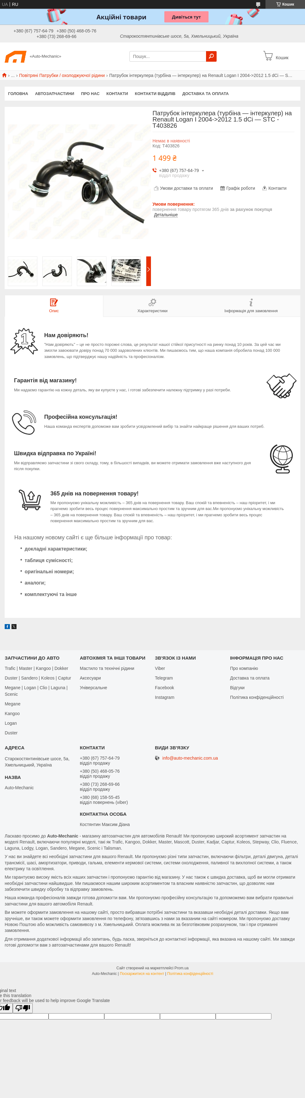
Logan (11, 723)
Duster (11, 732)
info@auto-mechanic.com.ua (190, 758)
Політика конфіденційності (257, 697)
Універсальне (93, 687)
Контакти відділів (155, 93)
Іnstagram (164, 697)
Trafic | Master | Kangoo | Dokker (36, 668)
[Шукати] (211, 56)
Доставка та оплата (205, 93)
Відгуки (237, 687)
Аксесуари (90, 678)
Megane (13, 703)
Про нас (90, 93)
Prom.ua (182, 968)
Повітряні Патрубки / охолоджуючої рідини (62, 75)
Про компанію (244, 668)
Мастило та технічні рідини (107, 668)
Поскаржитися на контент (142, 973)
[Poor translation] (23, 1008)
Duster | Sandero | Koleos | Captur (38, 678)
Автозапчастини (54, 93)
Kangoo (12, 713)
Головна (18, 93)
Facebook (164, 687)
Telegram (164, 678)
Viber (160, 668)
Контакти (117, 93)
